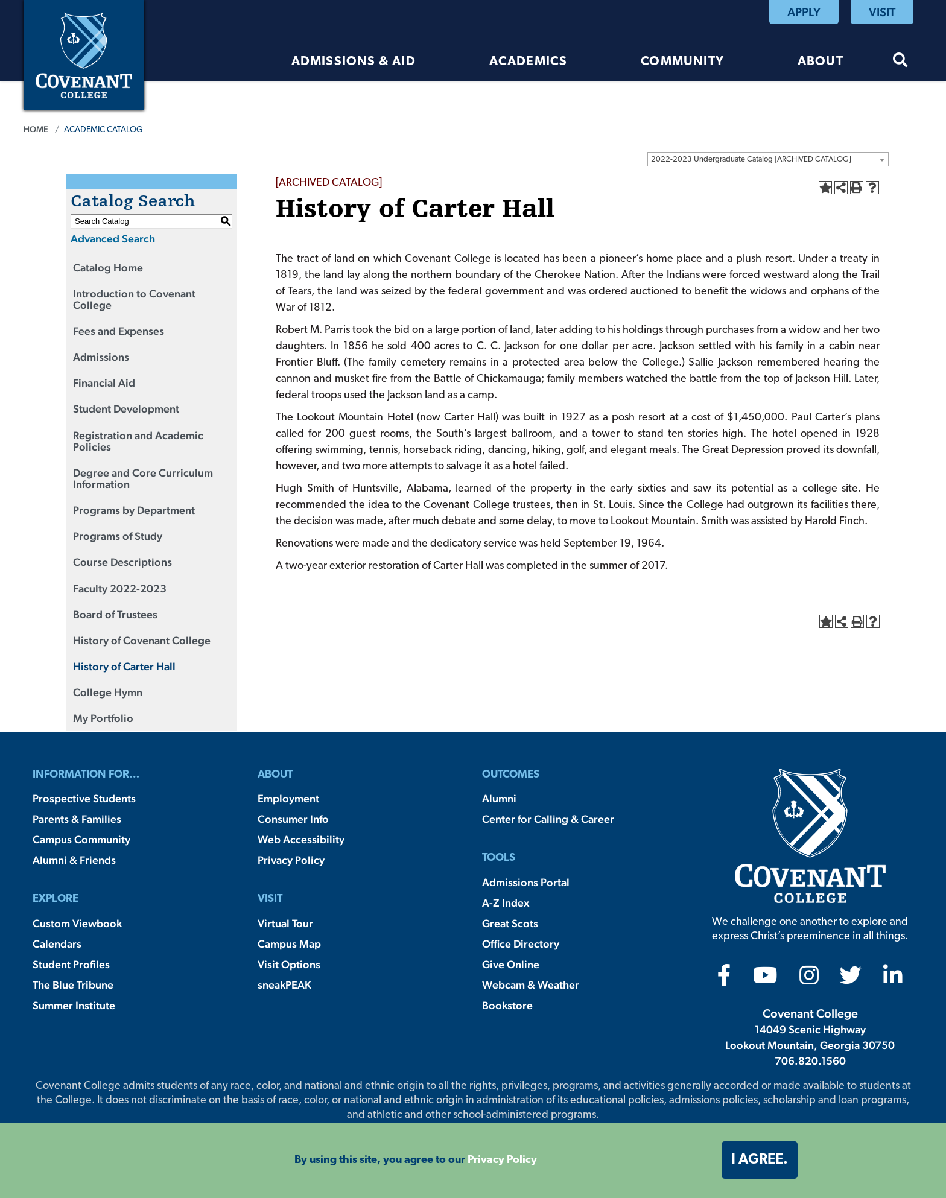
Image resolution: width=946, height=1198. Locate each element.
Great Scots (510, 923)
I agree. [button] (759, 1160)
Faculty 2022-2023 (120, 588)
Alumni (499, 798)
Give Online (510, 964)
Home (36, 129)
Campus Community (81, 839)
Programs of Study (117, 536)
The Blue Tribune (73, 984)
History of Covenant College (142, 640)
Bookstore (507, 1005)
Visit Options (289, 964)
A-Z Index (505, 902)
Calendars (57, 943)
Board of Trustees (115, 614)
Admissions (101, 356)
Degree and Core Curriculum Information (143, 478)
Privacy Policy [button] (502, 1160)
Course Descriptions (122, 562)
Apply (804, 12)
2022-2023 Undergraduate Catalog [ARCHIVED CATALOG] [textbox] (751, 159)
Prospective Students (84, 798)
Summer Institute (74, 1005)
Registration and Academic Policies (138, 441)
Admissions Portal (526, 882)
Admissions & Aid (353, 61)
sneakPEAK (284, 984)
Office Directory (520, 943)
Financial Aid (104, 382)
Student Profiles (71, 964)
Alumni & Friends (74, 860)
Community (682, 61)
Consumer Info (293, 819)
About (820, 61)
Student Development (126, 408)
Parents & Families (77, 819)
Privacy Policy (291, 860)
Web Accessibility (301, 839)
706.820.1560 (810, 1060)
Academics (528, 61)
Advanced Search (113, 238)
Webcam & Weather (530, 984)
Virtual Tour (285, 923)
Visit (882, 12)
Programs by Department (134, 510)
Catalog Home (108, 267)
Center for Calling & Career (548, 819)
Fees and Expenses (118, 331)
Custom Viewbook (77, 923)
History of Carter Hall (124, 666)
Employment (288, 798)
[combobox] (768, 159)
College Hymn (107, 692)
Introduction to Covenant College (134, 299)
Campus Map (289, 943)
